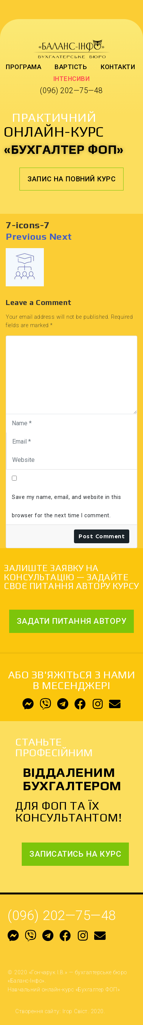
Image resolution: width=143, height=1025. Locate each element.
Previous (26, 236)
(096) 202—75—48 (71, 90)
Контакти (118, 67)
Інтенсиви (71, 78)
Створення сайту (37, 1011)
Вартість (71, 67)
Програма (23, 67)
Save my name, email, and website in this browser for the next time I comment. (66, 506)
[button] (71, 179)
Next (60, 236)
